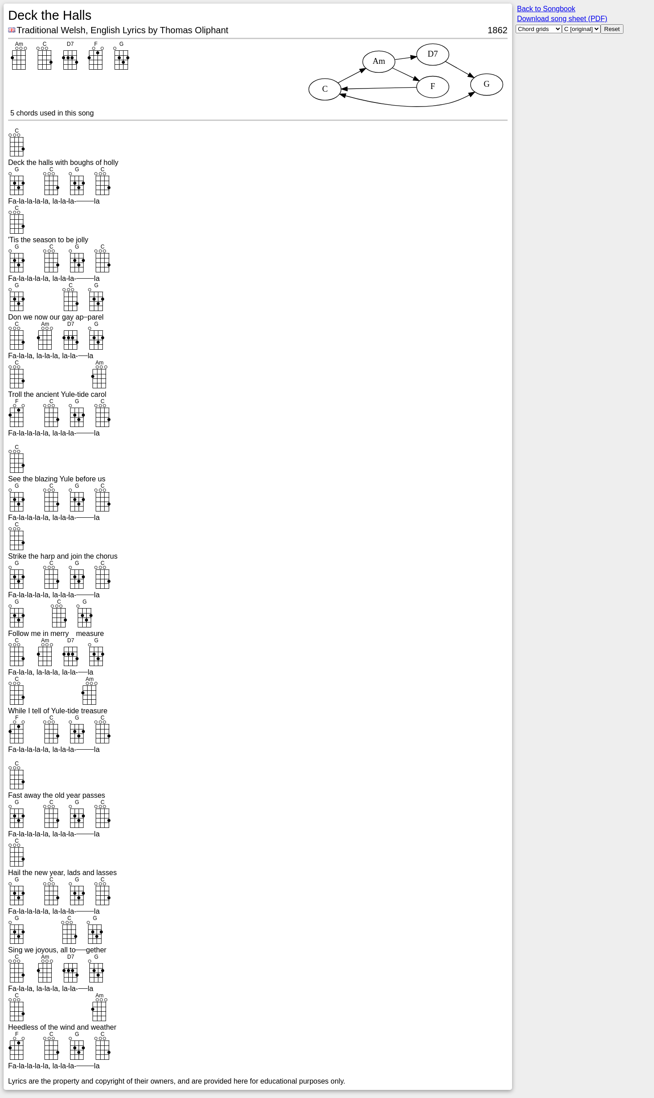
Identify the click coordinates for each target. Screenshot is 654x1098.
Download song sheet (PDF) (562, 18)
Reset (612, 29)
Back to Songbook (546, 9)
